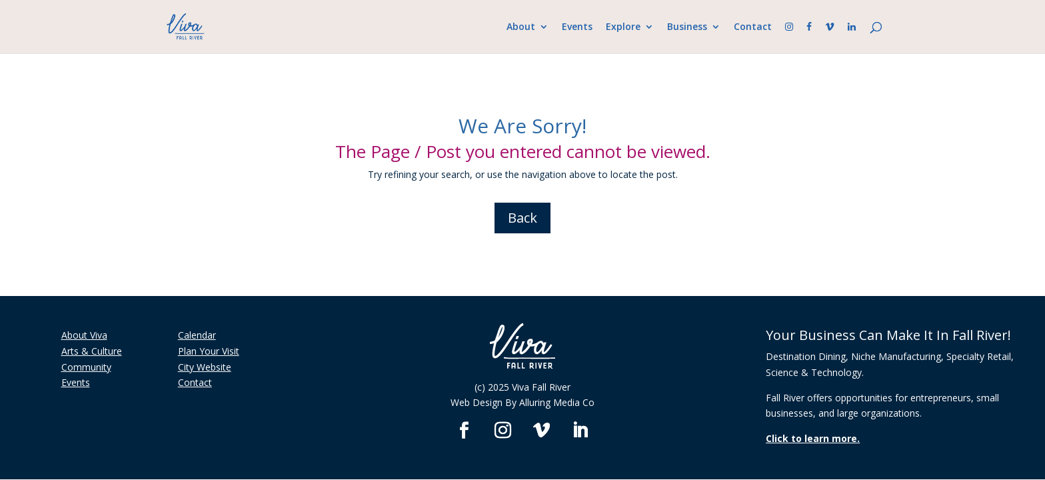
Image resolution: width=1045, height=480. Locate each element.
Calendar (197, 335)
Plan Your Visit (208, 351)
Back (522, 218)
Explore (623, 27)
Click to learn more (811, 438)
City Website (204, 367)
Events (577, 27)
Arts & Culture (91, 351)
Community (86, 367)
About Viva (84, 335)
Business (687, 27)
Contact (753, 27)
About (521, 27)
